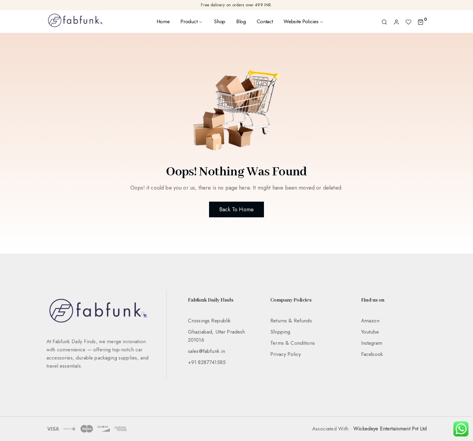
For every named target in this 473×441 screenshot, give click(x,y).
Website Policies (304, 21)
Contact (265, 21)
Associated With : (369, 428)
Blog (241, 21)
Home (163, 21)
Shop (219, 21)
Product (191, 21)
